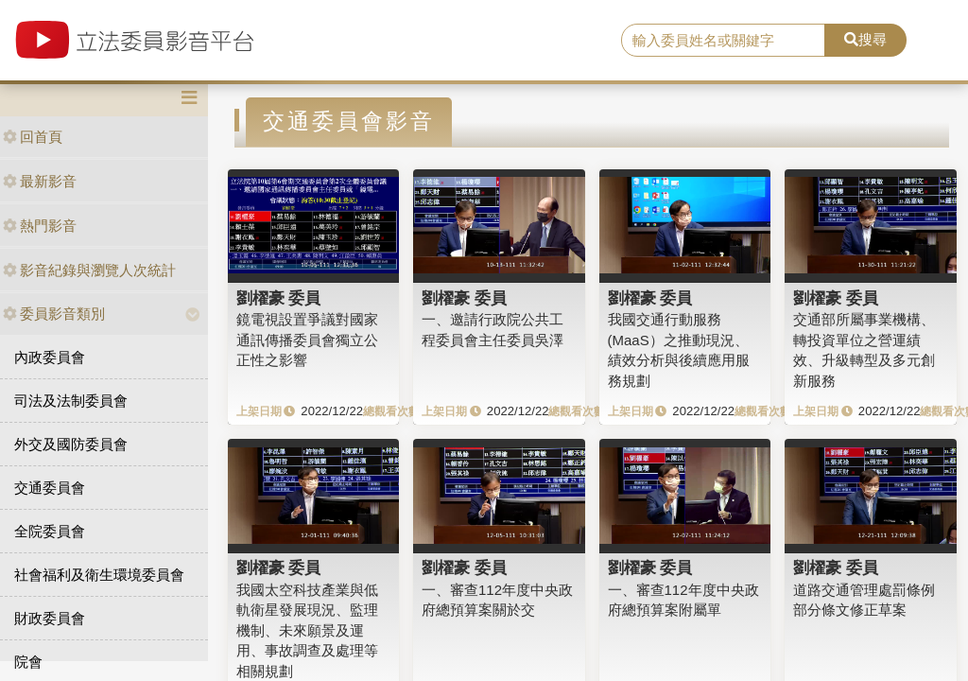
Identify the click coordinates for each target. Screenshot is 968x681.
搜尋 (865, 39)
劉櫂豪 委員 (278, 297)
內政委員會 (49, 357)
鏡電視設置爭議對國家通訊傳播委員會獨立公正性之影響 (307, 339)
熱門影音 (40, 226)
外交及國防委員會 (71, 444)
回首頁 (32, 137)
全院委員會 (49, 531)
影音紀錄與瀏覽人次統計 (89, 270)
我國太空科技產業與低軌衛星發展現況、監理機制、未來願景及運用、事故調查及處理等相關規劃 (307, 630)
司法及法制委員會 (71, 401)
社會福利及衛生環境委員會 (99, 575)
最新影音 (40, 181)
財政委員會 (49, 618)
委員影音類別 (54, 314)
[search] (723, 41)
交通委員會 (49, 488)
